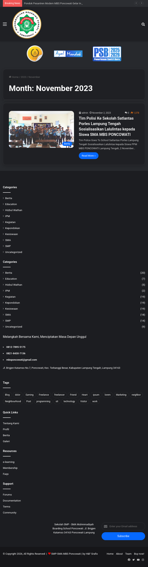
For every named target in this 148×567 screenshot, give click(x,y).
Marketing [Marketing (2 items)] (121, 394)
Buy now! (139, 553)
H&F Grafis (92, 553)
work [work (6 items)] (94, 401)
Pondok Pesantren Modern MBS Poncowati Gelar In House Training (61, 3)
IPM (7, 216)
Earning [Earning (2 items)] (29, 394)
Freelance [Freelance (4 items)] (44, 394)
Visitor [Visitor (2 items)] (83, 401)
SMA (8, 240)
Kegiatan (10, 222)
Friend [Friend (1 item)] (73, 394)
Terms (6, 506)
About (119, 553)
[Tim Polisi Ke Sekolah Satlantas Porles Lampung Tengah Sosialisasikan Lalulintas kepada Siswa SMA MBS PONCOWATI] (41, 129)
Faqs (6, 473)
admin (85, 113)
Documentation (12, 500)
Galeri (6, 441)
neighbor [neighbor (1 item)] (136, 394)
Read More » (89, 155)
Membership (10, 467)
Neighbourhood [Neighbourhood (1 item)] (13, 401)
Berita (8, 198)
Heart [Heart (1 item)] (85, 394)
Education (11, 204)
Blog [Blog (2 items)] (7, 394)
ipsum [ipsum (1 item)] (96, 394)
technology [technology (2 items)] (69, 401)
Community (9, 512)
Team (128, 553)
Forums (7, 494)
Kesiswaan (11, 234)
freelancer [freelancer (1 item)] (59, 394)
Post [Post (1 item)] (28, 401)
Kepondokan (12, 228)
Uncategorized (13, 252)
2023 (23, 77)
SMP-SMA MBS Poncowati (66, 553)
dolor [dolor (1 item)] (17, 394)
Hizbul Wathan (13, 210)
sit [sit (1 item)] (57, 401)
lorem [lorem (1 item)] (108, 394)
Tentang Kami (11, 423)
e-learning (8, 461)
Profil (6, 429)
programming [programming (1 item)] (43, 401)
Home (13, 77)
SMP (8, 246)
